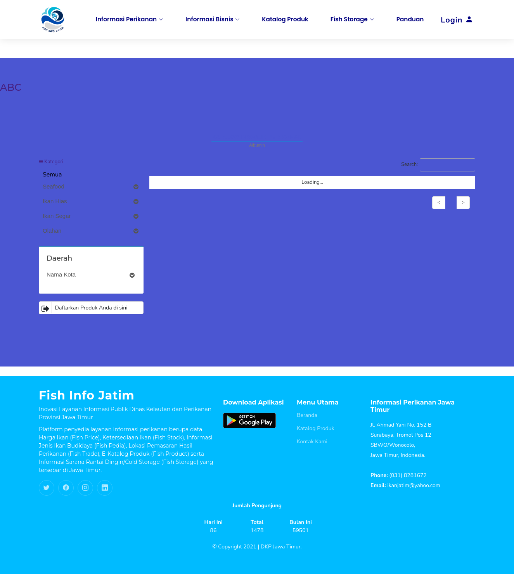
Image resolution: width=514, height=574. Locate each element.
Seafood (91, 186)
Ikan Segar (91, 216)
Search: (438, 164)
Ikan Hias (91, 201)
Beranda (307, 415)
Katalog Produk (315, 428)
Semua (52, 174)
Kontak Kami (312, 441)
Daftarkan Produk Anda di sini (84, 307)
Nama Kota (91, 274)
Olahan (91, 230)
